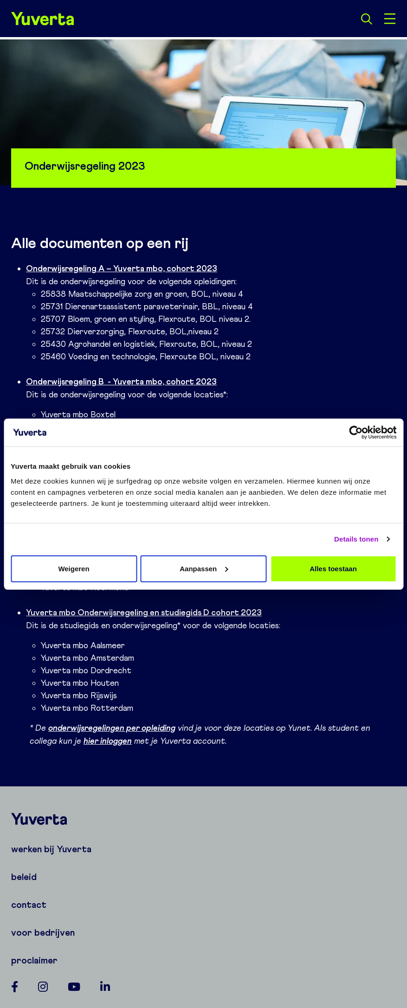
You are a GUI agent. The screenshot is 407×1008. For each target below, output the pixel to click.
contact (28, 904)
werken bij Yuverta (51, 849)
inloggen (115, 741)
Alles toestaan (333, 568)
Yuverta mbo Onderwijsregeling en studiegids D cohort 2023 (144, 612)
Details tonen (356, 539)
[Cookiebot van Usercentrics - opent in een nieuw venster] (355, 433)
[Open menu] (390, 18)
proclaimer (34, 960)
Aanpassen (204, 568)
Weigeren (73, 568)
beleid (24, 876)
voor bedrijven (43, 932)
